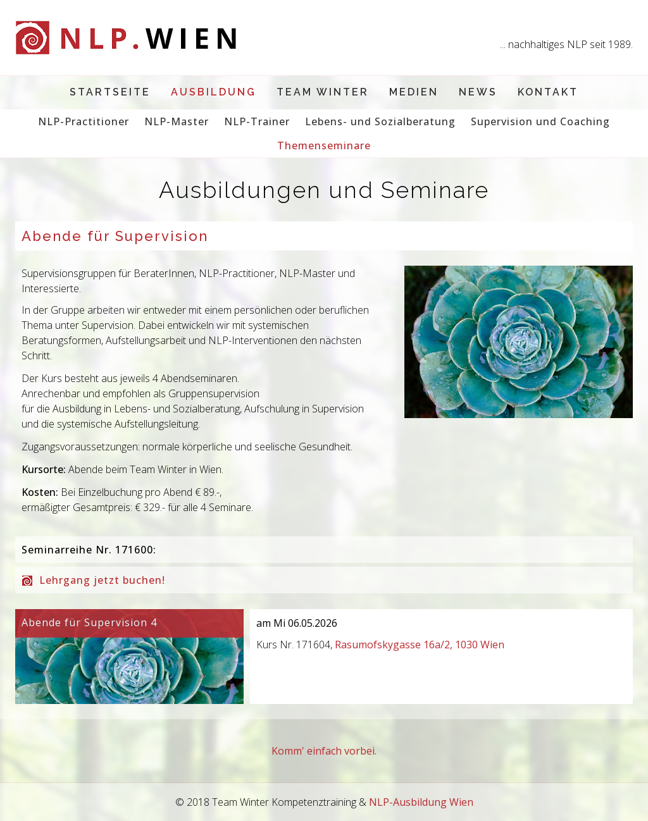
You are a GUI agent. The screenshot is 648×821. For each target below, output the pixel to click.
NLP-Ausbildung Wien (421, 802)
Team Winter (323, 92)
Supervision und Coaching (540, 121)
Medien (414, 92)
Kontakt (548, 92)
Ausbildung (213, 92)
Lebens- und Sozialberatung (380, 121)
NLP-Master (176, 121)
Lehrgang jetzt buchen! (102, 580)
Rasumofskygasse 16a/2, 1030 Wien (419, 644)
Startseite (110, 92)
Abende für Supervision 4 (89, 622)
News (478, 92)
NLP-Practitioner (83, 121)
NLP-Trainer (257, 121)
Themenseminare (324, 145)
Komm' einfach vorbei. (324, 751)
